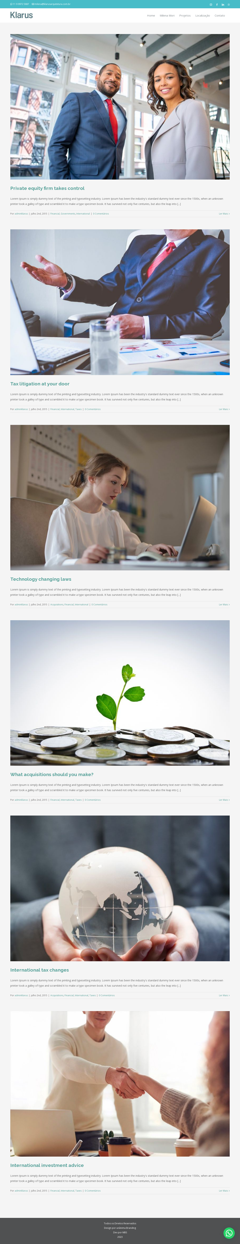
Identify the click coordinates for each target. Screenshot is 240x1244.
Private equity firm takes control (47, 188)
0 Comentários (101, 213)
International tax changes (39, 970)
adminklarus (21, 213)
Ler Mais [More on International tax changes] (223, 995)
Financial (55, 213)
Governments (68, 213)
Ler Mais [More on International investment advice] (223, 1190)
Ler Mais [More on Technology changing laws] (223, 604)
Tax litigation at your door (40, 384)
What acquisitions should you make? (51, 774)
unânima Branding (126, 1228)
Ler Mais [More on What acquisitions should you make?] (223, 799)
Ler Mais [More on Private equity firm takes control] (223, 213)
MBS (124, 1232)
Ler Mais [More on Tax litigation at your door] (223, 409)
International (83, 213)
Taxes (78, 409)
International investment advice (47, 1165)
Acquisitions (56, 604)
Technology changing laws (40, 579)
